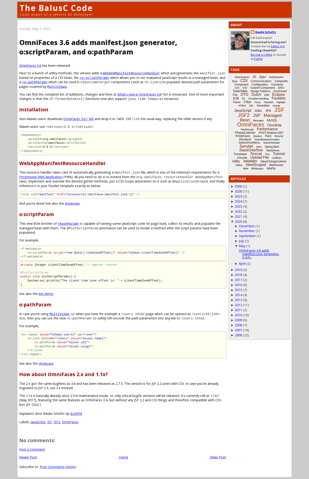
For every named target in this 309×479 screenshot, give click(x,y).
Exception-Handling (259, 98)
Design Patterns (260, 91)
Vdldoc (238, 165)
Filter (247, 102)
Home (123, 457)
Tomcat (256, 154)
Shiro (258, 147)
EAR (266, 95)
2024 (238, 201)
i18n (251, 105)
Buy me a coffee (261, 55)
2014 (238, 295)
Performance (267, 129)
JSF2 (57, 422)
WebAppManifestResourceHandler (131, 73)
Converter (277, 84)
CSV (244, 88)
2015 (238, 290)
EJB (236, 98)
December (247, 226)
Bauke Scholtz (265, 32)
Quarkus (257, 136)
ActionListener (242, 77)
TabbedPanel (272, 150)
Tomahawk (240, 154)
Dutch (256, 94)
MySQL (272, 120)
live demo (46, 294)
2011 (238, 310)
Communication (261, 81)
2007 (238, 330)
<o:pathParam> (35, 82)
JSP (257, 115)
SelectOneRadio (271, 143)
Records (279, 136)
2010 (238, 315)
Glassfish (268, 102)
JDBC (258, 110)
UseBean (276, 158)
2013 (238, 300)
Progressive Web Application (40, 177)
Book (234, 81)
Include (276, 105)
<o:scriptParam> (94, 77)
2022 (238, 211)
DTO (244, 94)
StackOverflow (251, 150)
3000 (238, 186)
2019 (238, 270)
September (247, 236)
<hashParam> (68, 223)
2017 (238, 280)
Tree (267, 154)
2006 (238, 335)
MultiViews (57, 86)
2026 (238, 191)
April (242, 263)
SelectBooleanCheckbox (267, 139)
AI (254, 77)
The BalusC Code (56, 8)
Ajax (262, 77)
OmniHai (274, 125)
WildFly (270, 168)
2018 (238, 275)
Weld (245, 168)
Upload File (259, 157)
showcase (72, 203)
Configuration (260, 84)
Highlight (281, 102)
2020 (238, 221)
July (241, 241)
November (247, 231)
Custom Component (262, 87)
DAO (281, 87)
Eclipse (278, 94)
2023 (238, 206)
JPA (268, 110)
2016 (238, 285)
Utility (236, 161)
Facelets (278, 98)
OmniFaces (70, 422)
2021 (238, 216)
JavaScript (38, 422)
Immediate (263, 105)
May (242, 246)
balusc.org (278, 46)
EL (243, 98)
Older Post (218, 457)
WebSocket (276, 165)
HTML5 (242, 105)
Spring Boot (272, 146)
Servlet (246, 146)
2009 (238, 320)
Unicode (242, 157)
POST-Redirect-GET (271, 132)
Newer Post (28, 457)
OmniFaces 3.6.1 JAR (78, 119)
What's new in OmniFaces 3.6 (139, 94)
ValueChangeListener (273, 161)
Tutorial (279, 154)
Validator (250, 161)
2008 (238, 325)
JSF (49, 422)
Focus (258, 102)
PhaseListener (245, 132)
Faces (237, 102)
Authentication (276, 77)
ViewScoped (256, 165)
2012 (238, 305)
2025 (238, 196)
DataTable (240, 91)
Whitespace (257, 168)
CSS (237, 88)
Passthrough (247, 129)
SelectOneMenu (249, 142)
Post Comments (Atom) (58, 467)
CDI (244, 80)
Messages (258, 120)
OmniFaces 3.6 (30, 65)
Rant (268, 136)
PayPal (258, 59)
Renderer (245, 139)
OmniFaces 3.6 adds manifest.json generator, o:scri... (259, 253)
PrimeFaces (242, 136)
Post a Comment (32, 449)
